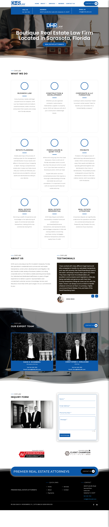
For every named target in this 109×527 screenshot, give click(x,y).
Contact (66, 490)
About (44, 3)
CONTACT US (89, 3)
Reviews (61, 3)
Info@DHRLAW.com (85, 12)
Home (37, 3)
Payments (51, 493)
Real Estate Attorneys (54, 44)
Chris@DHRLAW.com (79, 369)
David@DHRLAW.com (34, 369)
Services (53, 3)
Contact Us (70, 3)
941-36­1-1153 (26, 12)
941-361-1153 (33, 367)
